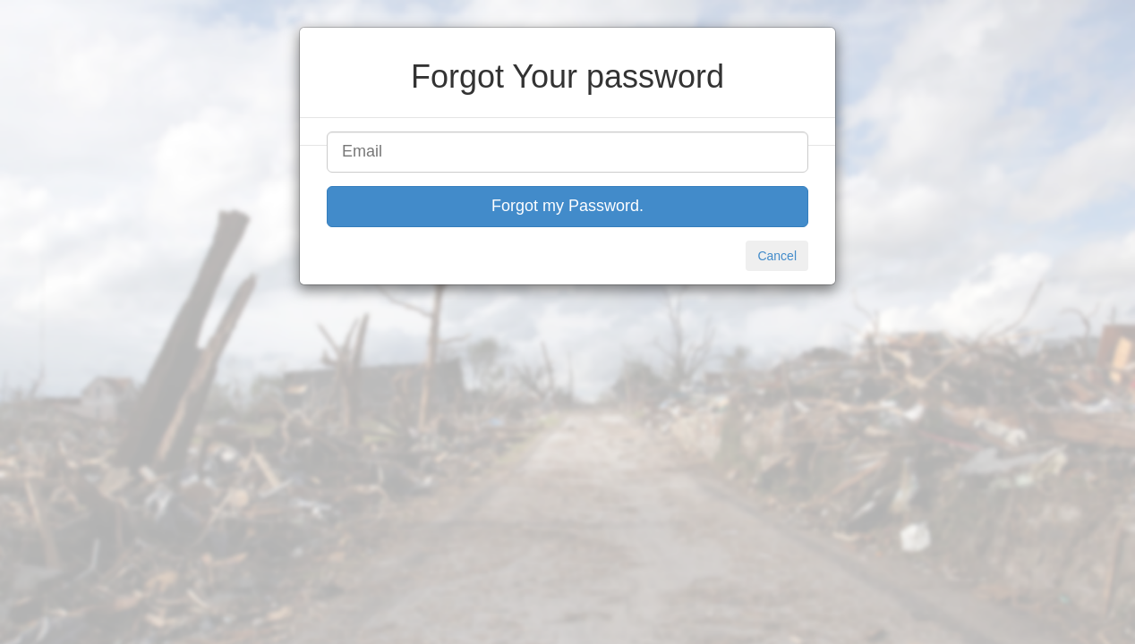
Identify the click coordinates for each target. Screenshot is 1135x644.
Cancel (777, 256)
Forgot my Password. (567, 206)
